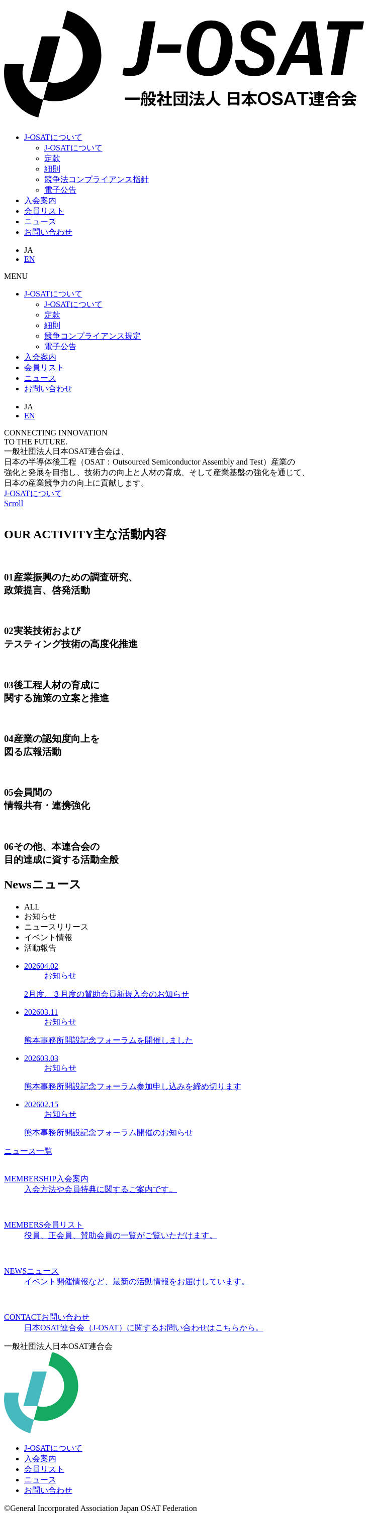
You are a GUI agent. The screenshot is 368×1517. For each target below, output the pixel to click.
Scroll (13, 503)
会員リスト (44, 211)
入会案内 (40, 200)
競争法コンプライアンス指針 (96, 179)
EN (29, 259)
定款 (52, 158)
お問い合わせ (48, 388)
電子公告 (60, 190)
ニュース (40, 221)
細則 (52, 169)
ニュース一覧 (28, 1151)
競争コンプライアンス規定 (92, 336)
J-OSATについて (53, 137)
